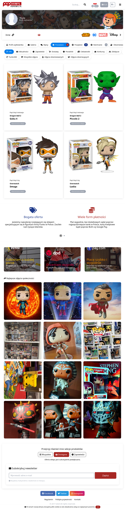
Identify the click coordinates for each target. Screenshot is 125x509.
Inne (10, 34)
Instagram (77, 493)
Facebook (48, 493)
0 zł (104, 4)
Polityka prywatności (63, 499)
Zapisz (105, 475)
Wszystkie (45, 454)
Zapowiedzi (78, 454)
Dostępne (61, 454)
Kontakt (77, 499)
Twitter (62, 493)
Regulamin (48, 499)
